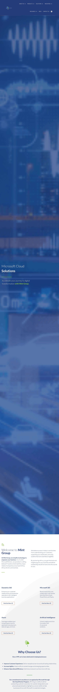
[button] (22, 4)
